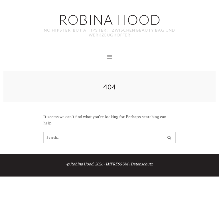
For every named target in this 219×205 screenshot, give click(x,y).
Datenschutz (142, 164)
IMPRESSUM (117, 164)
